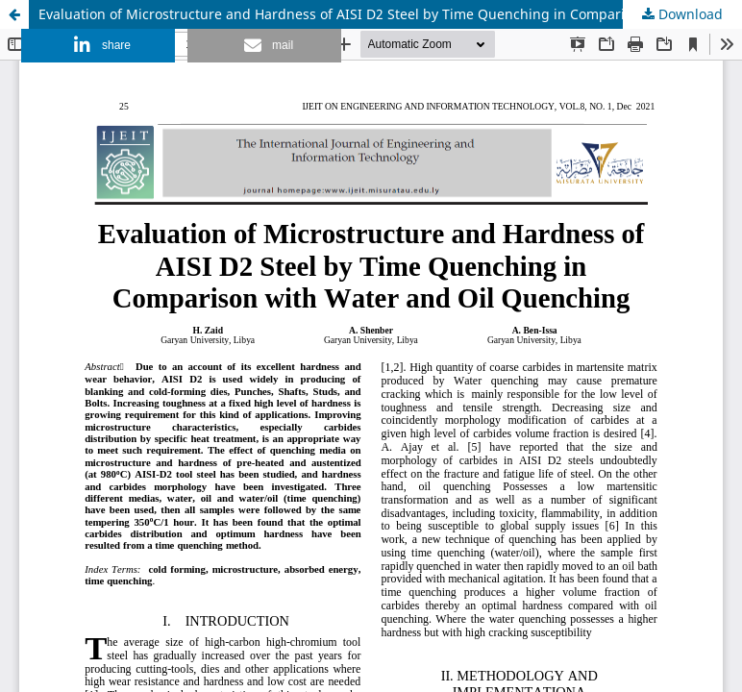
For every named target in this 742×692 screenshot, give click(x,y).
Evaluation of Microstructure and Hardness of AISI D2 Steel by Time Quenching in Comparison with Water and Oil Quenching (390, 14)
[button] (98, 45)
